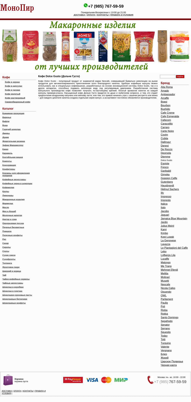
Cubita (164, 138)
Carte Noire (167, 131)
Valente (165, 346)
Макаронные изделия (13, 199)
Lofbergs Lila (168, 255)
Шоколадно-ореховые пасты (17, 295)
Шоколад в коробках (13, 287)
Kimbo (164, 233)
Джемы (6, 133)
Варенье (6, 117)
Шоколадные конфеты (14, 303)
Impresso (166, 196)
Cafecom (166, 120)
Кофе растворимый (15, 98)
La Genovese (168, 240)
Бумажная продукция (13, 113)
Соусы (5, 251)
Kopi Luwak (167, 236)
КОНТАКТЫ (103, 15)
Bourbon (165, 105)
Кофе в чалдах (12, 90)
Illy (162, 193)
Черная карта (169, 365)
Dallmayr (166, 142)
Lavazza (165, 244)
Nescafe (165, 284)
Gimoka (165, 174)
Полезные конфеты (12, 235)
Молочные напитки (12, 215)
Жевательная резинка (13, 141)
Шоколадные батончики (14, 299)
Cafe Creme (167, 112)
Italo (163, 207)
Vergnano (166, 350)
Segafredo (167, 321)
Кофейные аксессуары (14, 179)
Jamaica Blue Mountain (174, 218)
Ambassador (168, 94)
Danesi (165, 145)
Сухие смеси (8, 255)
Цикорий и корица (11, 271)
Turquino (166, 343)
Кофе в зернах (12, 82)
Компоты (7, 161)
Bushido (165, 109)
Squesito (166, 332)
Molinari (165, 277)
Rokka (164, 313)
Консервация (9, 165)
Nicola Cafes (168, 288)
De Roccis (166, 149)
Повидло (7, 231)
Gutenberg (167, 182)
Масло (5, 207)
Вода (5, 125)
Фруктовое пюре (10, 267)
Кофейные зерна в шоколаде (17, 183)
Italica (164, 204)
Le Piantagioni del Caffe (174, 247)
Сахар (5, 243)
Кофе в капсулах (13, 86)
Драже (5, 137)
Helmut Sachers (170, 189)
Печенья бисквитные (13, 227)
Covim (164, 134)
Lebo (163, 251)
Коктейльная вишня (12, 157)
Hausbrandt (167, 185)
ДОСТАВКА (79, 15)
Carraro (165, 127)
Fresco (165, 167)
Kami (163, 229)
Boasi (164, 101)
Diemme (165, 156)
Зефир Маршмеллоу (12, 145)
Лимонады (7, 195)
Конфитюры (8, 169)
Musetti (165, 280)
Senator (165, 324)
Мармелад (7, 203)
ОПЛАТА (91, 15)
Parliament (167, 299)
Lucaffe (165, 258)
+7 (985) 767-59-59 (106, 6)
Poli (163, 306)
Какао (5, 149)
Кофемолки (8, 187)
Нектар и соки (9, 219)
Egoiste (165, 163)
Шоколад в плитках (12, 291)
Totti (163, 339)
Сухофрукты (8, 259)
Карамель (7, 153)
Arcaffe (165, 98)
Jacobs (165, 211)
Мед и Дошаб (9, 211)
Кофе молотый (12, 94)
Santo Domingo (169, 317)
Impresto (166, 200)
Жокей (165, 357)
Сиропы (6, 247)
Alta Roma (167, 87)
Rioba (164, 310)
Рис (4, 239)
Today (164, 335)
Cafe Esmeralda (170, 116)
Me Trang (166, 266)
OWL (163, 295)
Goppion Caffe (169, 178)
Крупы (5, 191)
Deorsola (166, 153)
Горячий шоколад (11, 129)
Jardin (164, 222)
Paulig (164, 302)
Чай (4, 275)
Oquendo (166, 291)
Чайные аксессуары (12, 283)
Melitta (164, 273)
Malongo (165, 262)
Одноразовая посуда (13, 223)
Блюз (164, 354)
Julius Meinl (167, 226)
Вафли (5, 121)
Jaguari (165, 215)
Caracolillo (167, 123)
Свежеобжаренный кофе (17, 102)
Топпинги (7, 263)
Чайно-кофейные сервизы (16, 279)
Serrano (165, 328)
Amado (165, 90)
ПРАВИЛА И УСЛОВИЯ (121, 15)
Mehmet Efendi (169, 269)
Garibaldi (166, 171)
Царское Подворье (172, 361)
